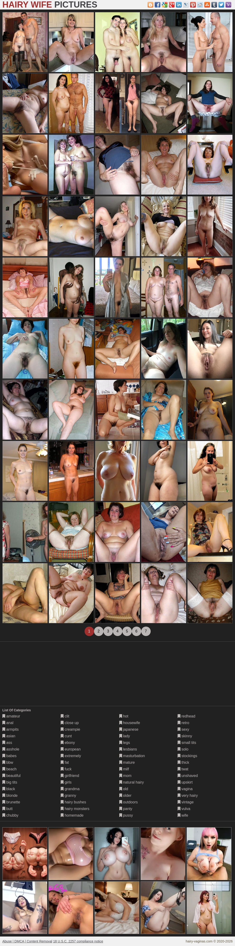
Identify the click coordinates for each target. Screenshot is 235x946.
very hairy (188, 795)
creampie (70, 729)
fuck (66, 769)
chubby (10, 815)
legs (124, 743)
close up (70, 723)
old (123, 789)
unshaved (188, 776)
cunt (66, 736)
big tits (9, 782)
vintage (186, 802)
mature (127, 762)
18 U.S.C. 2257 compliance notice (78, 941)
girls (66, 782)
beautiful (11, 776)
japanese (128, 729)
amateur (11, 716)
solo (183, 749)
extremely (71, 756)
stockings (187, 756)
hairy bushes (73, 802)
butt (7, 809)
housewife (129, 723)
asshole (10, 749)
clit (65, 716)
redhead (186, 716)
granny (68, 795)
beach (9, 769)
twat (183, 769)
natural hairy (131, 782)
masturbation (132, 756)
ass (7, 743)
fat (65, 762)
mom (125, 776)
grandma (70, 789)
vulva (184, 809)
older (125, 795)
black (8, 789)
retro (183, 723)
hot (123, 716)
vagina (185, 789)
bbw (7, 762)
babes (9, 756)
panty (125, 809)
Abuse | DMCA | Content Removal (27, 941)
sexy (183, 729)
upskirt (185, 782)
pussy (126, 815)
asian (8, 736)
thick (183, 762)
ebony (68, 743)
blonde (10, 795)
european (71, 749)
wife (183, 815)
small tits (187, 743)
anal (7, 723)
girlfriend (70, 776)
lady (124, 736)
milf (124, 769)
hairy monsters (75, 809)
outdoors (128, 802)
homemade (72, 815)
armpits (10, 729)
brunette (11, 802)
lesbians (128, 749)
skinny (185, 736)
